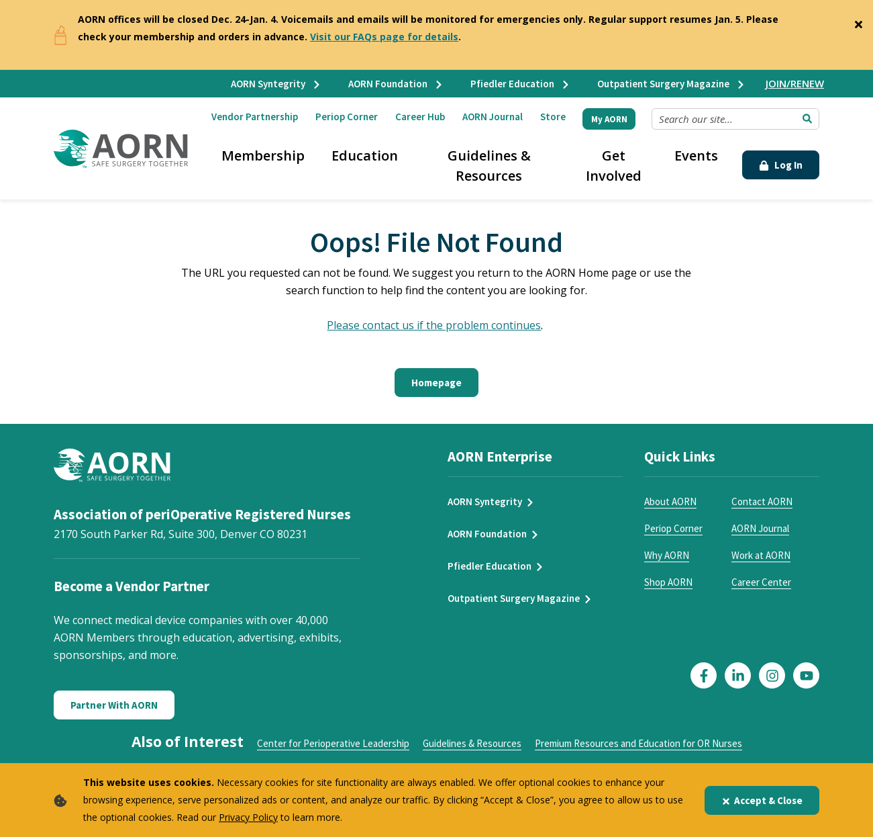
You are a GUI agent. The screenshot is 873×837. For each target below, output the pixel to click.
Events (696, 155)
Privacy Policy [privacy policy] (248, 817)
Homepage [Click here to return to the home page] (436, 382)
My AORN (609, 119)
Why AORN (666, 555)
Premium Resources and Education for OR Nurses (638, 743)
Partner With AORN (114, 705)
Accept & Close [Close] (762, 800)
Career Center (761, 582)
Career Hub (420, 116)
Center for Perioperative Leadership (333, 743)
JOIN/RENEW (795, 83)
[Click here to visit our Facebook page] (703, 675)
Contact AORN (761, 501)
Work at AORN (760, 555)
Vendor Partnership (254, 116)
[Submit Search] (807, 119)
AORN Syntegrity (276, 83)
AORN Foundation (396, 83)
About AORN (670, 501)
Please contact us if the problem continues (434, 325)
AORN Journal (492, 116)
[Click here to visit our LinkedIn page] (738, 675)
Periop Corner (346, 116)
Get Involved (613, 165)
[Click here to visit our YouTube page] (806, 675)
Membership (263, 155)
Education (364, 155)
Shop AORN (668, 582)
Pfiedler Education (520, 83)
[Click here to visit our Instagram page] (772, 675)
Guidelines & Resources (489, 165)
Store (553, 116)
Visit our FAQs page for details (384, 36)
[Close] (858, 21)
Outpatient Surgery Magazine (671, 83)
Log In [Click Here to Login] (781, 165)
